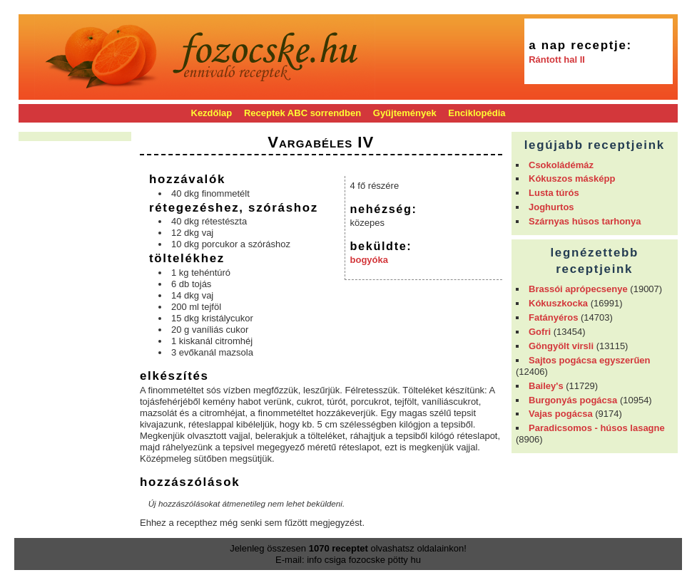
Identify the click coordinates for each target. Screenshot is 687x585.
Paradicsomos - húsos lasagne (597, 428)
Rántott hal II (557, 59)
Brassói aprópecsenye (578, 289)
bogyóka (369, 259)
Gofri (540, 331)
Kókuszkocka (558, 303)
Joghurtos (551, 207)
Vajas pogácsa (561, 413)
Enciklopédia (476, 113)
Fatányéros (553, 317)
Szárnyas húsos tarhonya (585, 221)
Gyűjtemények (405, 113)
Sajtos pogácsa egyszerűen (590, 360)
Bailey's (546, 385)
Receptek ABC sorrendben (302, 113)
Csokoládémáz (561, 165)
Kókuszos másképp (572, 178)
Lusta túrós (554, 192)
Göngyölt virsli (561, 346)
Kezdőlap (212, 113)
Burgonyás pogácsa (573, 400)
